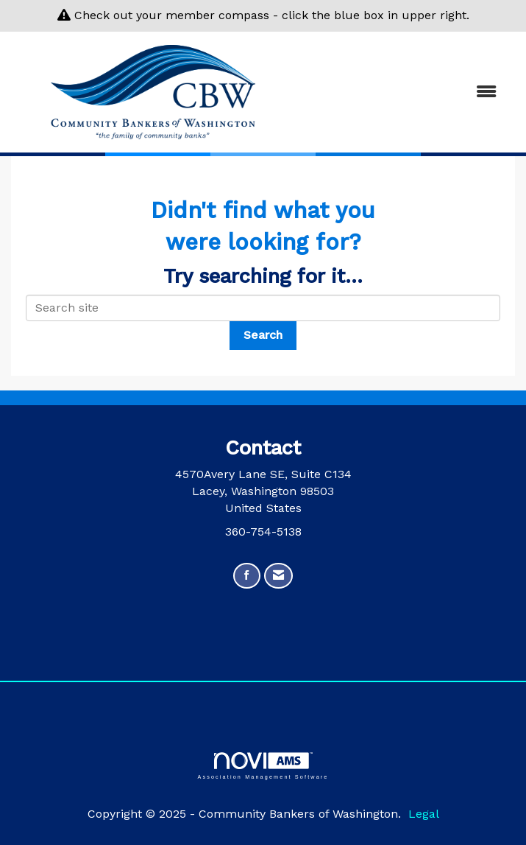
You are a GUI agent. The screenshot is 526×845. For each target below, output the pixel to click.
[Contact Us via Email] (278, 576)
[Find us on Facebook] (246, 576)
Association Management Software (262, 765)
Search (263, 335)
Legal (423, 814)
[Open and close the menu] (403, 92)
